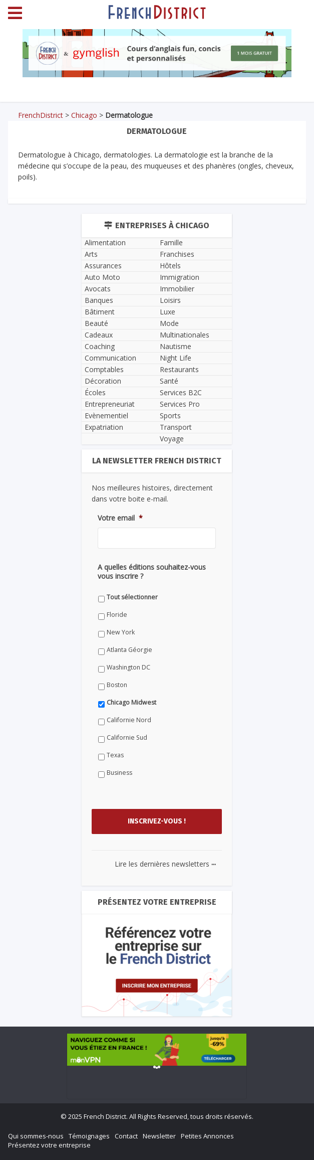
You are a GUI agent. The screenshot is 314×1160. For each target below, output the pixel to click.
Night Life (175, 358)
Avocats (98, 288)
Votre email (120, 518)
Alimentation (105, 242)
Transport (176, 427)
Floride (117, 614)
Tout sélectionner (132, 597)
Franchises (177, 254)
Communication (110, 358)
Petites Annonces (207, 1135)
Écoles (95, 392)
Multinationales (184, 335)
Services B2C (181, 392)
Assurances (103, 265)
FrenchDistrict (40, 115)
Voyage (172, 438)
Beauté (96, 323)
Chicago (84, 115)
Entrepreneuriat (110, 404)
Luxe (167, 311)
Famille (171, 242)
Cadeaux (99, 335)
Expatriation (104, 427)
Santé (169, 381)
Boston (117, 685)
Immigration (179, 277)
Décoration (103, 381)
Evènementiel (106, 415)
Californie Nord (129, 720)
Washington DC (128, 667)
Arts (91, 254)
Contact (126, 1135)
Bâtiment (100, 311)
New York (121, 632)
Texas (115, 755)
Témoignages (89, 1135)
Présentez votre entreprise (49, 1144)
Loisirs (170, 300)
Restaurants (179, 369)
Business (119, 772)
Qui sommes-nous (36, 1135)
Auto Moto (102, 277)
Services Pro (180, 404)
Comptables (104, 369)
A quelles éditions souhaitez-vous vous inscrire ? (152, 572)
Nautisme (175, 346)
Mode (169, 323)
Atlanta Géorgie (129, 649)
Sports (170, 415)
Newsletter (159, 1135)
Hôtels (170, 265)
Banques (99, 300)
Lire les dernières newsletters (165, 864)
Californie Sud (127, 737)
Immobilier (177, 288)
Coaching (100, 346)
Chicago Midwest (131, 702)
